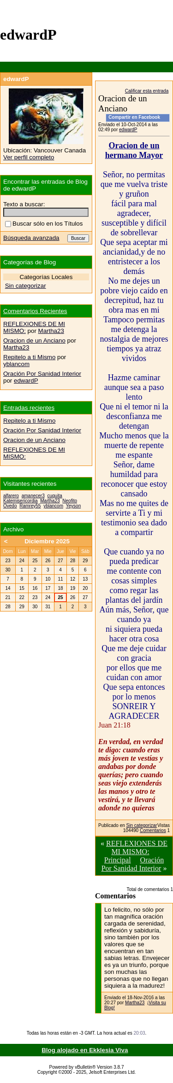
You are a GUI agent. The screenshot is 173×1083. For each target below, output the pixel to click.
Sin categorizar (141, 825)
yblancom (16, 364)
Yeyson (73, 505)
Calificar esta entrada (147, 90)
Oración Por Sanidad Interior (132, 864)
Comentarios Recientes (35, 311)
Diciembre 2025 (47, 541)
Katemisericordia (20, 500)
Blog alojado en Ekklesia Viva (85, 1050)
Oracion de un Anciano (34, 340)
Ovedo (10, 505)
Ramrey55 (30, 505)
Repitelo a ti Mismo (29, 357)
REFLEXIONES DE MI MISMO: (136, 847)
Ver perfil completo (28, 157)
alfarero (11, 495)
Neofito (69, 500)
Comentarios (153, 830)
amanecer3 (33, 495)
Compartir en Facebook (134, 117)
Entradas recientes (28, 407)
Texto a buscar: (24, 204)
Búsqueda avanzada (31, 237)
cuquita (55, 495)
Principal (117, 860)
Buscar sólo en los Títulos (44, 223)
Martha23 (134, 1002)
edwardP (128, 129)
